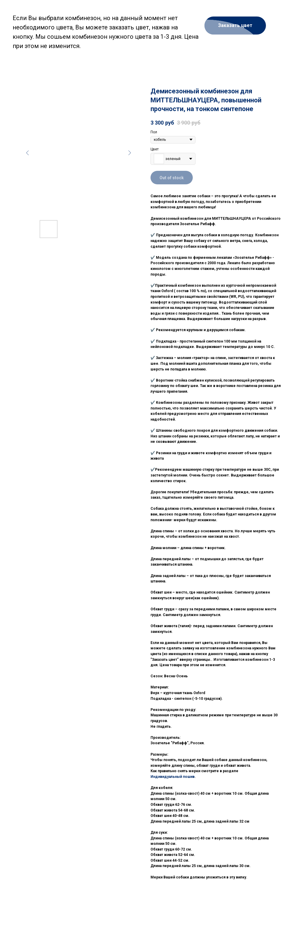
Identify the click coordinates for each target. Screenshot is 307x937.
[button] (235, 26)
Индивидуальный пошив (173, 777)
